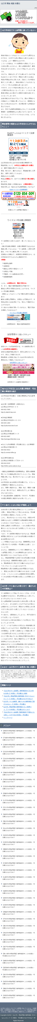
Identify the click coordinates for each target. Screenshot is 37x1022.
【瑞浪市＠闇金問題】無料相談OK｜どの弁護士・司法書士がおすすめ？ (18, 815)
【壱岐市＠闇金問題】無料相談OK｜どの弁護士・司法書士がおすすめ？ (18, 774)
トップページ (8, 717)
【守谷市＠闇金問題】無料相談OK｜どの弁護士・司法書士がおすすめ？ (18, 920)
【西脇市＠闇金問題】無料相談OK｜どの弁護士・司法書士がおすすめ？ (18, 913)
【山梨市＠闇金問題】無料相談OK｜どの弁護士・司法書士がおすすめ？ (18, 878)
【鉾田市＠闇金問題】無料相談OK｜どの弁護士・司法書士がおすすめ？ (18, 899)
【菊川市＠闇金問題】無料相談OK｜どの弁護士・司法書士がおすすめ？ (18, 927)
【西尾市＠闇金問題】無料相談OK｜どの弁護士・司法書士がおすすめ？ (18, 732)
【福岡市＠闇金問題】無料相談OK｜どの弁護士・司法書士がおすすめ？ (18, 892)
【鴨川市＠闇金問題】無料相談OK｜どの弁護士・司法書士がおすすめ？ (18, 822)
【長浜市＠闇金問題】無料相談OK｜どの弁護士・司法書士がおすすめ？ (18, 934)
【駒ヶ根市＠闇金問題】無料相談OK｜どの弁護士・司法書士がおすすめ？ (18, 955)
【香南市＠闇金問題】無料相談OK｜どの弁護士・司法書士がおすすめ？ (18, 857)
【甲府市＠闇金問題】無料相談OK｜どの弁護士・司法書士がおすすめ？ (18, 781)
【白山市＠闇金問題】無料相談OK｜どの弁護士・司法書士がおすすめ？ (18, 829)
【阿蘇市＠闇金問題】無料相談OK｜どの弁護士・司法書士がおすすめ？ (18, 795)
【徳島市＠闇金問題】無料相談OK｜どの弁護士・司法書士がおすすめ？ (18, 962)
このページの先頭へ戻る (18, 1005)
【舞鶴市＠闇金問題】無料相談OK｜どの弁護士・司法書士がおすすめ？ (18, 850)
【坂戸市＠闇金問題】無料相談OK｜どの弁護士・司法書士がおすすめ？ (18, 948)
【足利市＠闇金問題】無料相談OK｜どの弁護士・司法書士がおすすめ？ (18, 767)
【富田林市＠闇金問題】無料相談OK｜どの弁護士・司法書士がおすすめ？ (18, 969)
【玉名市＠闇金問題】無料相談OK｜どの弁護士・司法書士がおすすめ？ (18, 760)
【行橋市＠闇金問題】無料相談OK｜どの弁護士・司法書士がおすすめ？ (18, 864)
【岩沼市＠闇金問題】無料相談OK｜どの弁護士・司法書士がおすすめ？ (18, 871)
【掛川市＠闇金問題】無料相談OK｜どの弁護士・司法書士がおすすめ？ (18, 976)
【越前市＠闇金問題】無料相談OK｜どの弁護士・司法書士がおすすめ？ (18, 885)
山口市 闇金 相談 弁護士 (10, 3)
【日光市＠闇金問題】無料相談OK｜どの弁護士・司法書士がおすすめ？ (18, 753)
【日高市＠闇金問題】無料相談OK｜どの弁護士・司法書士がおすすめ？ (18, 788)
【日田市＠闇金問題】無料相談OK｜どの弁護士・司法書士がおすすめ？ (18, 843)
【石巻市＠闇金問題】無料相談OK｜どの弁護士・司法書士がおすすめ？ (18, 906)
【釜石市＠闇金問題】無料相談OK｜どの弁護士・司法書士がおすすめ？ (18, 941)
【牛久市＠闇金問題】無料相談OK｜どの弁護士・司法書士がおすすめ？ (18, 808)
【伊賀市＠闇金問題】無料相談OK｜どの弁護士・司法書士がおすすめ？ (18, 997)
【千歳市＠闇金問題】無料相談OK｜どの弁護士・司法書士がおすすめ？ (18, 739)
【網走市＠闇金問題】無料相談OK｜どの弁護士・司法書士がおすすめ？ (18, 990)
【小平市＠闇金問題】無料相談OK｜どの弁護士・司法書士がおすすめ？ (18, 801)
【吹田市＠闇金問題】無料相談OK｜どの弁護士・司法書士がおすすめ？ (18, 983)
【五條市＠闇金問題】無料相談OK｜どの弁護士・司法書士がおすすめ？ (18, 746)
